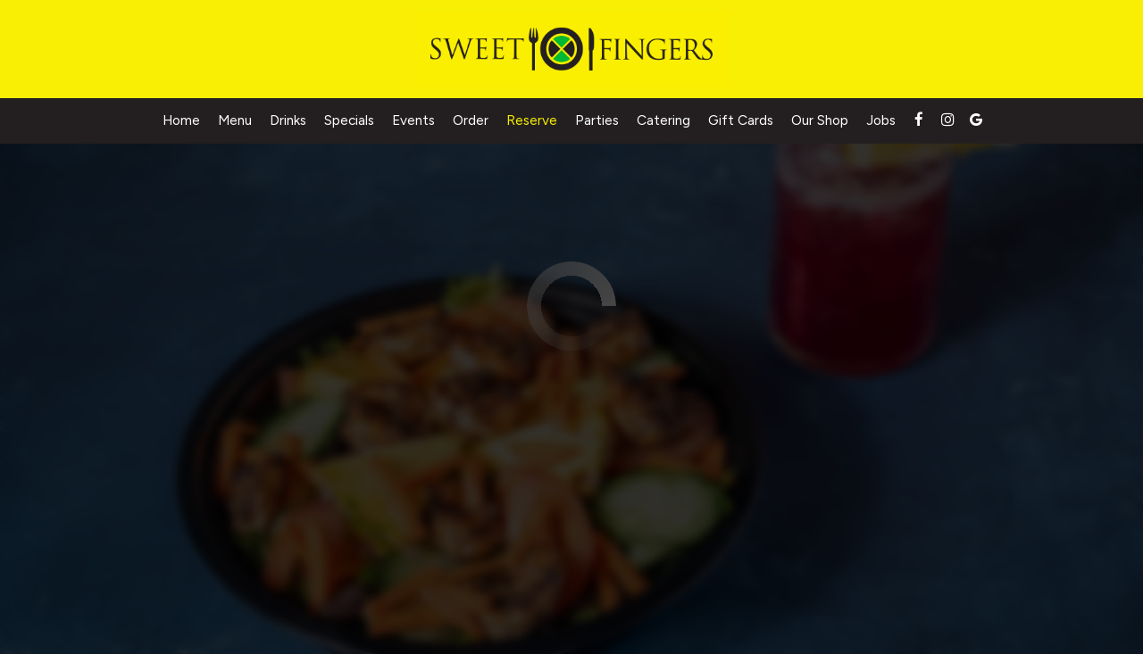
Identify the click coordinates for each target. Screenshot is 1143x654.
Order (470, 120)
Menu (235, 120)
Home (181, 120)
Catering (663, 120)
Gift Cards (740, 120)
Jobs (881, 120)
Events (413, 120)
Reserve (531, 120)
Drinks (288, 120)
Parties (597, 120)
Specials (349, 120)
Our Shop (819, 120)
